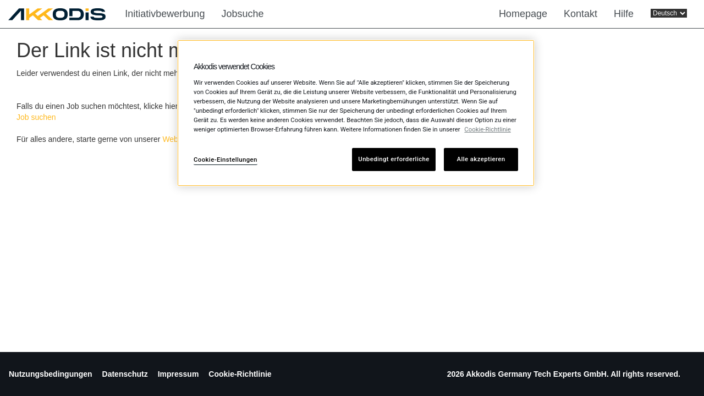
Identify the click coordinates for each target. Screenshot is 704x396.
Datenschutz (125, 374)
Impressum (178, 374)
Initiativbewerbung (165, 13)
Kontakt (580, 13)
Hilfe (624, 13)
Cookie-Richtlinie (239, 374)
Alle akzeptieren (481, 159)
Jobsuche (242, 13)
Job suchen (36, 117)
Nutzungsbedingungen (50, 374)
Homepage (523, 13)
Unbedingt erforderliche (393, 159)
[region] (356, 113)
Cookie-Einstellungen (225, 159)
